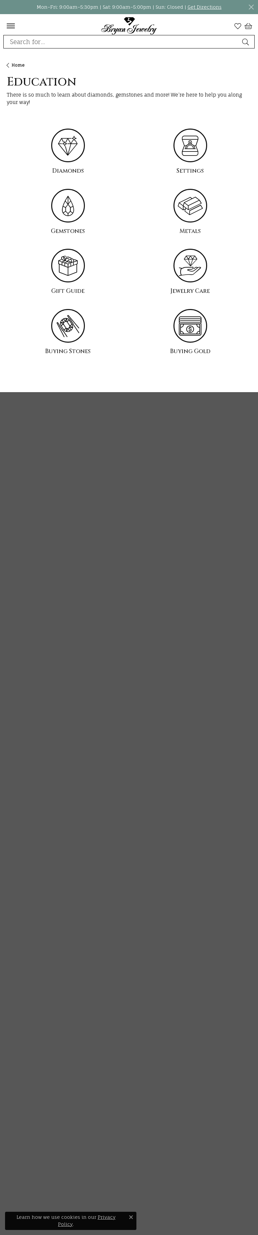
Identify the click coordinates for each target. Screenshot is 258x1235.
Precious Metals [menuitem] (26, 844)
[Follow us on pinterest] (23, 1106)
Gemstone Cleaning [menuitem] (31, 881)
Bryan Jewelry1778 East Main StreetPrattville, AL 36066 (32, 528)
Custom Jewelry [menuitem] (26, 1005)
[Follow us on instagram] (10, 1106)
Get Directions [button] (205, 7)
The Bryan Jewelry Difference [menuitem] (43, 968)
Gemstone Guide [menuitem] (27, 832)
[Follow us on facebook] (34, 1106)
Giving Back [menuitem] (21, 981)
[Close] (251, 7)
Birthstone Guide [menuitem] (27, 820)
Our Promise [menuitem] (22, 956)
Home (18, 65)
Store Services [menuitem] (24, 1017)
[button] (129, 503)
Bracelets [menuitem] (18, 708)
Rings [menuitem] (13, 696)
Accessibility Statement (169, 1214)
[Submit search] (246, 41)
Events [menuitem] (15, 1041)
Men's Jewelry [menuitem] (24, 720)
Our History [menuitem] (20, 944)
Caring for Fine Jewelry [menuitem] (35, 856)
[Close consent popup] (131, 1217)
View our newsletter (31, 434)
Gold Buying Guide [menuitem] (29, 905)
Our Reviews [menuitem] (22, 1029)
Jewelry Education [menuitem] (29, 772)
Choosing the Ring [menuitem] (29, 808)
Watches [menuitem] (17, 732)
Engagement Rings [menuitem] (29, 636)
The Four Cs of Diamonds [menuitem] (37, 784)
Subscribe (189, 451)
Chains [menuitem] (15, 684)
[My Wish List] (237, 26)
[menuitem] (37, 1177)
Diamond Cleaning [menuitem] (30, 868)
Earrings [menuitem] (17, 660)
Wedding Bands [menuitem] (25, 648)
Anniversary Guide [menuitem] (29, 893)
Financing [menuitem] (19, 993)
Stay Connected (55, 414)
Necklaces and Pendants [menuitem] (37, 672)
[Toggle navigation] (10, 26)
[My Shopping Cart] (248, 26)
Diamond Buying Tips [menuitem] (33, 796)
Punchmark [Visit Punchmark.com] (178, 1224)
